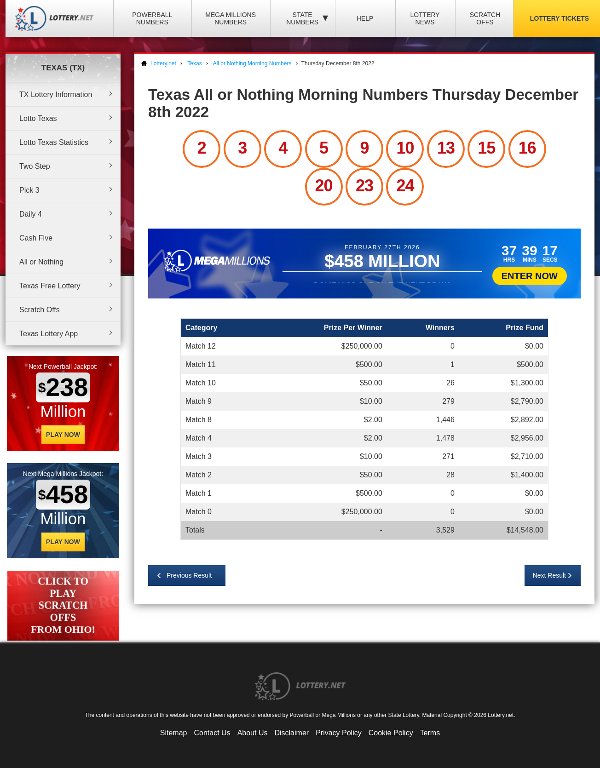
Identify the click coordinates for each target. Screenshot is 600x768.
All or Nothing (41, 262)
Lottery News (424, 18)
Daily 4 (30, 214)
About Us (252, 733)
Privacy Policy (339, 733)
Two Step (34, 166)
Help (365, 18)
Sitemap (173, 733)
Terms (430, 733)
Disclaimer (291, 733)
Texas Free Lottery (50, 286)
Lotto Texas (38, 118)
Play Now (63, 434)
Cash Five (35, 238)
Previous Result (189, 575)
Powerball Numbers (152, 18)
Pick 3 (29, 190)
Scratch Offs (485, 18)
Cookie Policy (391, 733)
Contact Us (212, 733)
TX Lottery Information (55, 94)
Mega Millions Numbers (230, 18)
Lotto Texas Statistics (53, 142)
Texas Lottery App (48, 334)
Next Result (549, 575)
